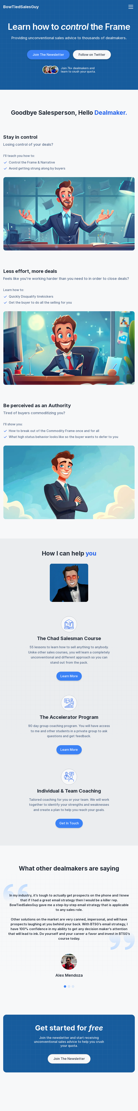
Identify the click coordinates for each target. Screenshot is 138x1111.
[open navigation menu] (131, 7)
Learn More (69, 676)
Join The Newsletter (48, 55)
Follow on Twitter (92, 55)
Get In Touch (69, 823)
